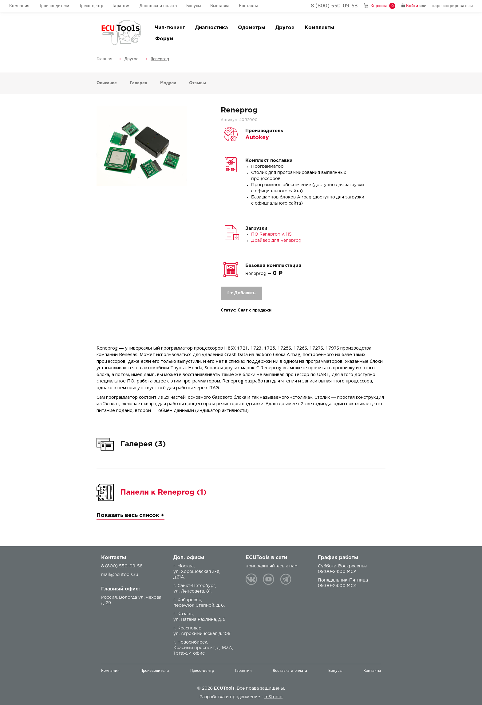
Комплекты (319, 27)
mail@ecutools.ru (119, 575)
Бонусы (193, 6)
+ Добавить (241, 293)
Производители (53, 6)
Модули (168, 83)
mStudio (273, 697)
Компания (19, 6)
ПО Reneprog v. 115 (271, 234)
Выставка (220, 6)
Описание (107, 83)
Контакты (248, 6)
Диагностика (211, 27)
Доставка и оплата (158, 6)
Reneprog (160, 59)
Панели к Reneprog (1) (163, 492)
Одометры (251, 27)
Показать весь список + (130, 515)
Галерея (138, 83)
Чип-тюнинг (170, 27)
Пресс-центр (90, 6)
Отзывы (197, 83)
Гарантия (121, 6)
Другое (284, 27)
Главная (104, 59)
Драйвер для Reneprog (276, 240)
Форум (164, 39)
